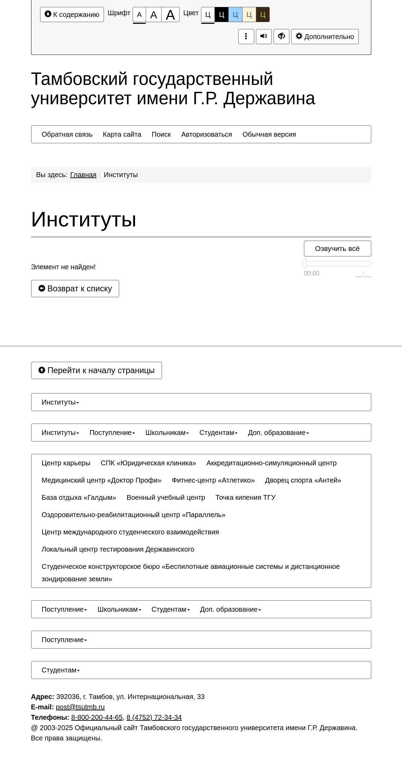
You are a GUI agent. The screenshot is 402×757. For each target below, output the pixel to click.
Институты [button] (60, 402)
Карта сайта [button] (122, 134)
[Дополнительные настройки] (281, 36)
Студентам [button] (218, 432)
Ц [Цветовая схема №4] (249, 14)
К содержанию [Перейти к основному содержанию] (72, 14)
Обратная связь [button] (67, 134)
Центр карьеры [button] (66, 463)
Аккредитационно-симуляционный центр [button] (272, 463)
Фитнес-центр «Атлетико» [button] (213, 480)
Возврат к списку (75, 288)
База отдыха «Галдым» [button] (79, 497)
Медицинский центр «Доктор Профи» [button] (102, 480)
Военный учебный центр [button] (166, 497)
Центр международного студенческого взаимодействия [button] (130, 532)
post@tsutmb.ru (80, 707)
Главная (83, 174)
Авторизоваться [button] (206, 134)
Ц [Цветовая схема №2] (221, 14)
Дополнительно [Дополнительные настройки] (325, 36)
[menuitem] (67, 134)
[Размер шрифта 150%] (154, 14)
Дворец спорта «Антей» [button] (303, 480)
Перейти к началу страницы (96, 370)
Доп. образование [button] (278, 432)
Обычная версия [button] (269, 134)
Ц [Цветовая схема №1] (208, 16)
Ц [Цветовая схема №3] (235, 14)
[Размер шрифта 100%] (139, 14)
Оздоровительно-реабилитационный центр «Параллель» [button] (134, 514)
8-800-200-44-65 (97, 717)
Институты (121, 174)
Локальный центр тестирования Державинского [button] (118, 549)
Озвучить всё (337, 248)
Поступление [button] (112, 432)
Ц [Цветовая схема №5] (263, 14)
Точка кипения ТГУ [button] (246, 497)
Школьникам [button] (167, 432)
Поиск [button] (161, 134)
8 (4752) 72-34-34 (154, 717)
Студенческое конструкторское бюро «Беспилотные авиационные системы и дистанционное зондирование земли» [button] (191, 573)
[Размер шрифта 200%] (170, 14)
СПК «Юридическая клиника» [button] (148, 463)
